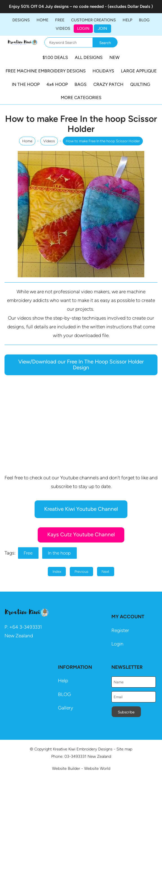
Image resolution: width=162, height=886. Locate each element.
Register (120, 630)
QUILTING (140, 84)
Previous (81, 571)
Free (28, 553)
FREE (59, 20)
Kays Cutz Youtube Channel (81, 534)
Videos (63, 28)
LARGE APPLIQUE (139, 71)
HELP (127, 20)
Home (42, 20)
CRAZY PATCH (108, 84)
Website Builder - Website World (81, 768)
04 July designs (54, 6)
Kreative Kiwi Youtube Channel (81, 509)
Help (63, 680)
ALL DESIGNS (89, 57)
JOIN (102, 28)
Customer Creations (93, 20)
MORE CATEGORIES (81, 97)
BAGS (81, 84)
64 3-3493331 (27, 627)
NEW (114, 57)
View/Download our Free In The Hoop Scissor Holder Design (81, 364)
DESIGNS (21, 20)
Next (105, 571)
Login (83, 28)
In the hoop (59, 553)
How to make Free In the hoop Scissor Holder (103, 141)
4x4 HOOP (57, 84)
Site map (124, 749)
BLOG (144, 20)
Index (57, 571)
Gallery (65, 708)
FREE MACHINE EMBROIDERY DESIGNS (46, 71)
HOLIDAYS (103, 71)
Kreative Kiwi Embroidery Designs (82, 749)
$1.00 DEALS (55, 57)
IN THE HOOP (26, 84)
